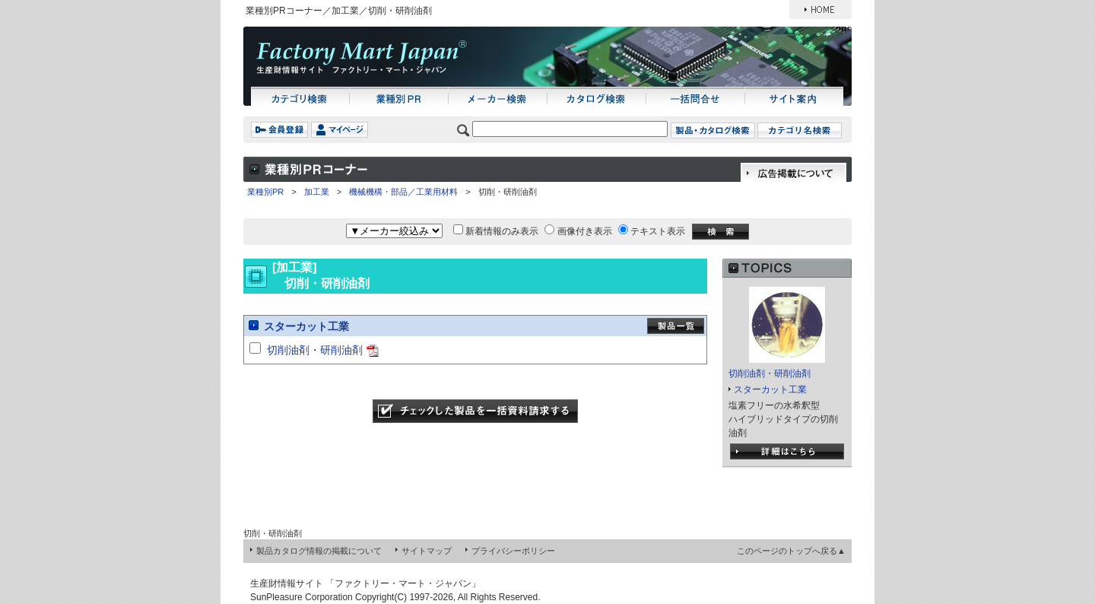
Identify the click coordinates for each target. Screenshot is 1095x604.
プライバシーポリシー (513, 550)
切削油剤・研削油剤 (315, 350)
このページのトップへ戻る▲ (791, 550)
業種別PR (265, 191)
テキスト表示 (657, 231)
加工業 (316, 191)
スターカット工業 (306, 326)
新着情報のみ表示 (501, 231)
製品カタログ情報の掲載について (319, 550)
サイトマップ (427, 550)
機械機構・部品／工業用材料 (403, 191)
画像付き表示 (584, 231)
